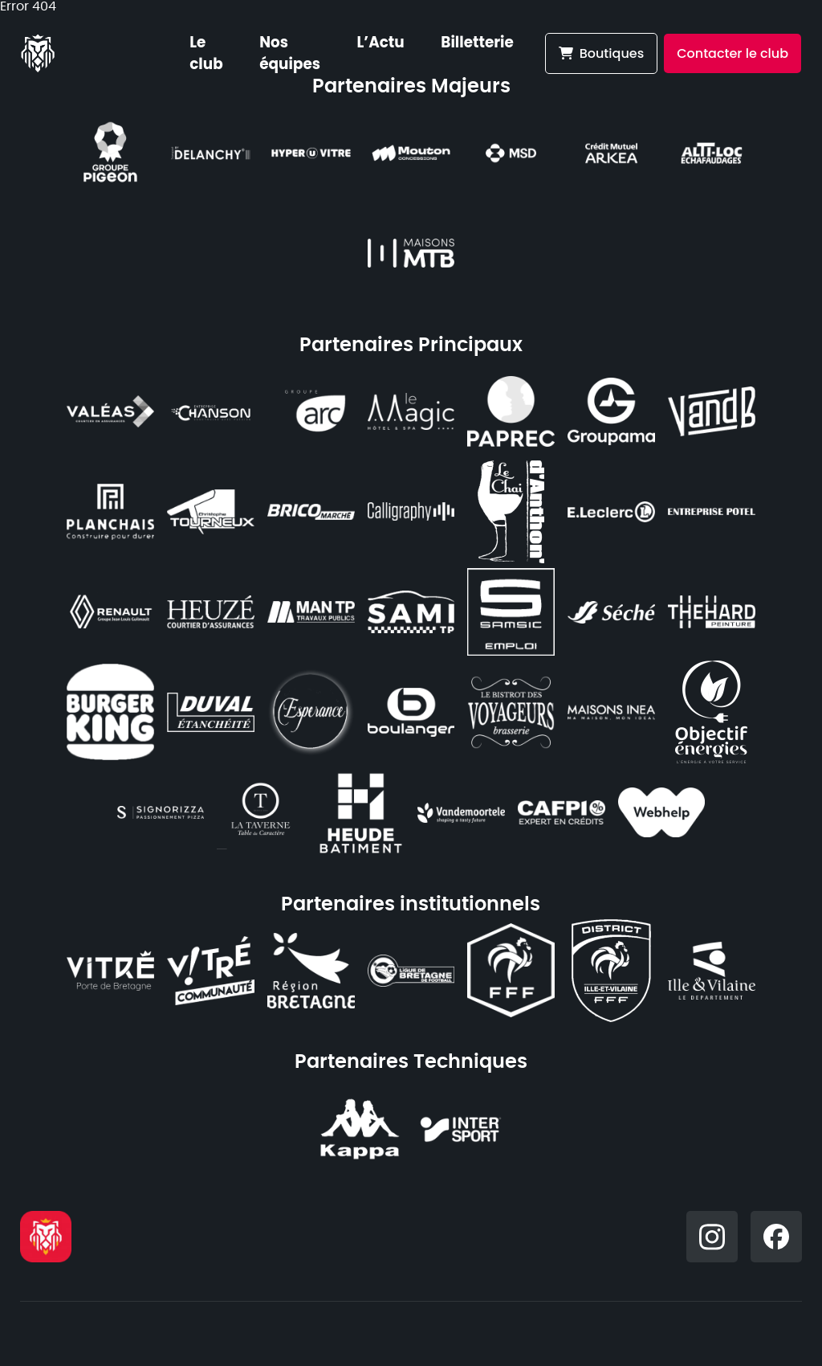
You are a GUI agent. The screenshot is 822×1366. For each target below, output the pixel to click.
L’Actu (381, 42)
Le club (205, 53)
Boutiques (602, 53)
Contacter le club (732, 53)
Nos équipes (289, 53)
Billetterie (477, 42)
